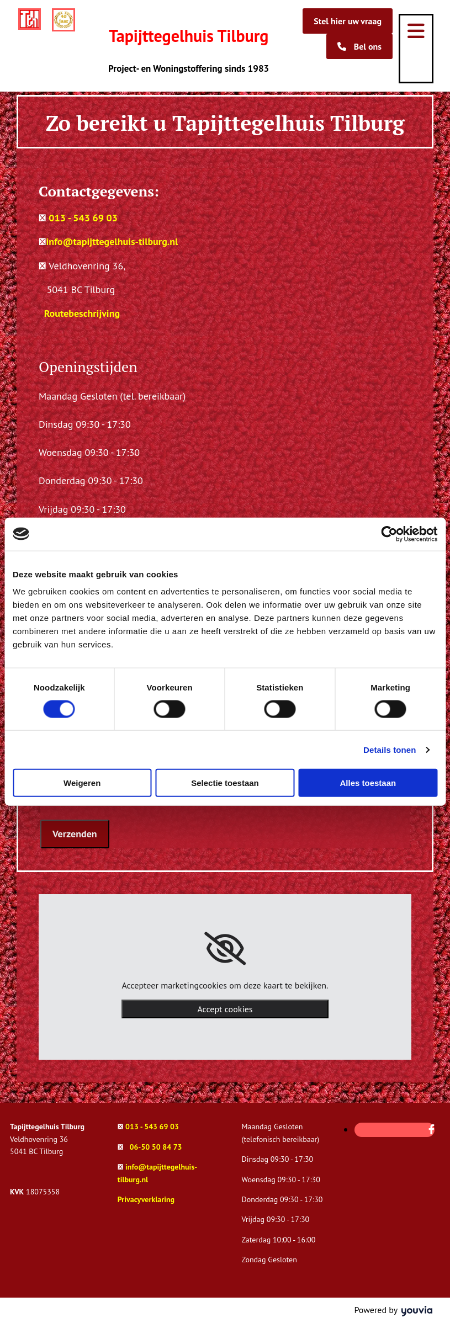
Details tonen (389, 749)
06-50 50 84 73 (155, 1147)
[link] (225, 948)
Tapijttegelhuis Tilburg (188, 35)
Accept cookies (224, 1008)
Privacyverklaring (146, 1199)
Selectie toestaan (225, 783)
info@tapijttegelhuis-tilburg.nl (112, 241)
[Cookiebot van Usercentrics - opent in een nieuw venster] (389, 533)
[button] (348, 21)
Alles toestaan (368, 783)
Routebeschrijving (82, 313)
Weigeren (81, 783)
